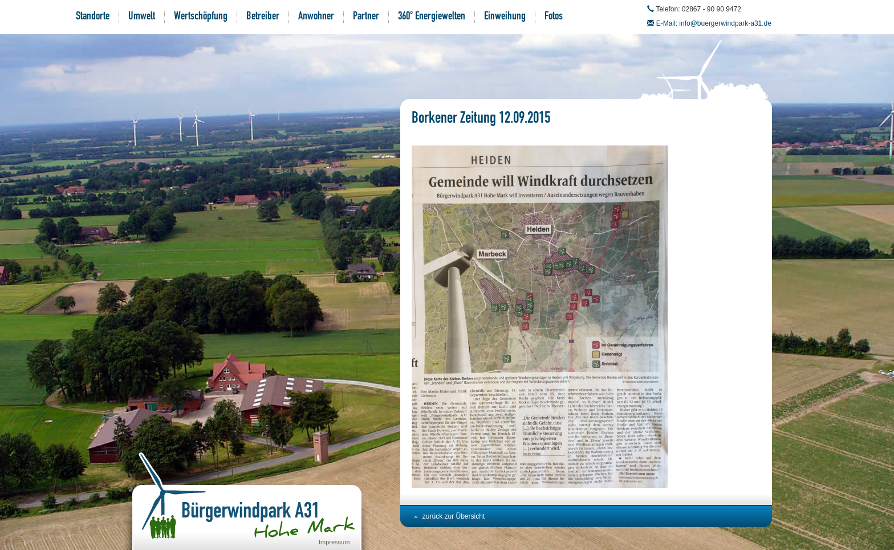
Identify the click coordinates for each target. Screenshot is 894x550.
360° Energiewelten (431, 17)
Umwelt (141, 17)
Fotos (553, 17)
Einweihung (505, 17)
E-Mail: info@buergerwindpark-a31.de (713, 23)
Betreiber (262, 17)
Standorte (92, 17)
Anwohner (316, 17)
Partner (366, 17)
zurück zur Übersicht (453, 516)
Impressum (334, 542)
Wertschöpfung (200, 17)
